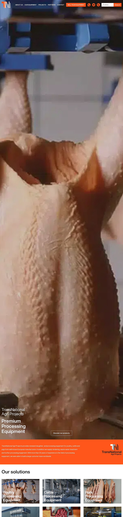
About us (19, 4)
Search (117, 5)
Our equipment (31, 4)
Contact (60, 4)
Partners (51, 4)
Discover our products (61, 433)
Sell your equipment (76, 4)
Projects (42, 4)
